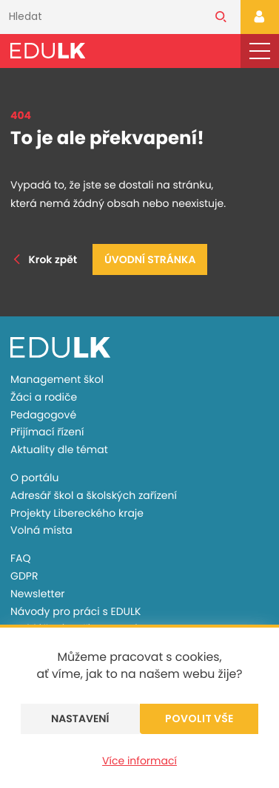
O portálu (34, 477)
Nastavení (80, 718)
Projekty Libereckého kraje (77, 513)
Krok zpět (43, 259)
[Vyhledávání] (100, 17)
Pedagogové (43, 414)
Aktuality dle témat (59, 449)
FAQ (20, 558)
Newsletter (37, 593)
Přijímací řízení (47, 431)
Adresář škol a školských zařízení (93, 495)
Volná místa (41, 530)
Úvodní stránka (149, 259)
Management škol (57, 379)
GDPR (24, 575)
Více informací (139, 760)
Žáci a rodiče (43, 397)
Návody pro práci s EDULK (75, 611)
